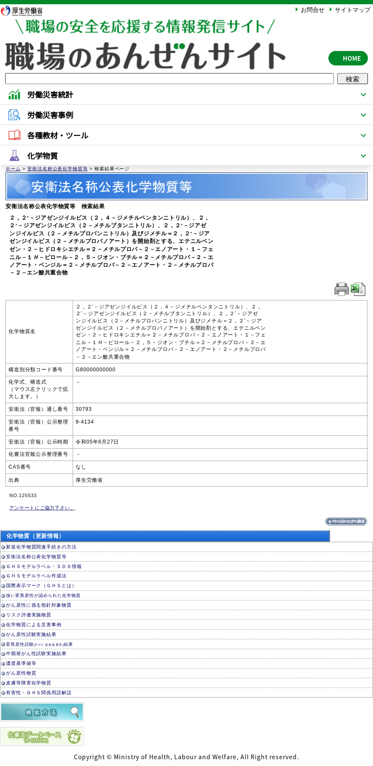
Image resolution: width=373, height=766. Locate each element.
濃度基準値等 (21, 664)
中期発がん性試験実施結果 (36, 654)
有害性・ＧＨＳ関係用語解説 (39, 692)
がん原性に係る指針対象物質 (39, 605)
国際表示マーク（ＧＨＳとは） (41, 586)
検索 (352, 78)
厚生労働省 (26, 10)
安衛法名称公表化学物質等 (57, 169)
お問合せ (313, 9)
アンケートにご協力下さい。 (42, 508)
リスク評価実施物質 (28, 615)
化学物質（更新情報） (35, 536)
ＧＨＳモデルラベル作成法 (36, 576)
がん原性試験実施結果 (31, 634)
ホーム (13, 169)
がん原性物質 (21, 673)
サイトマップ (352, 9)
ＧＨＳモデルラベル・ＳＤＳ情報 (44, 566)
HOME (352, 58)
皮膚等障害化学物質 (28, 683)
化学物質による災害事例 (34, 624)
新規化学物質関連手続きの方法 (41, 547)
